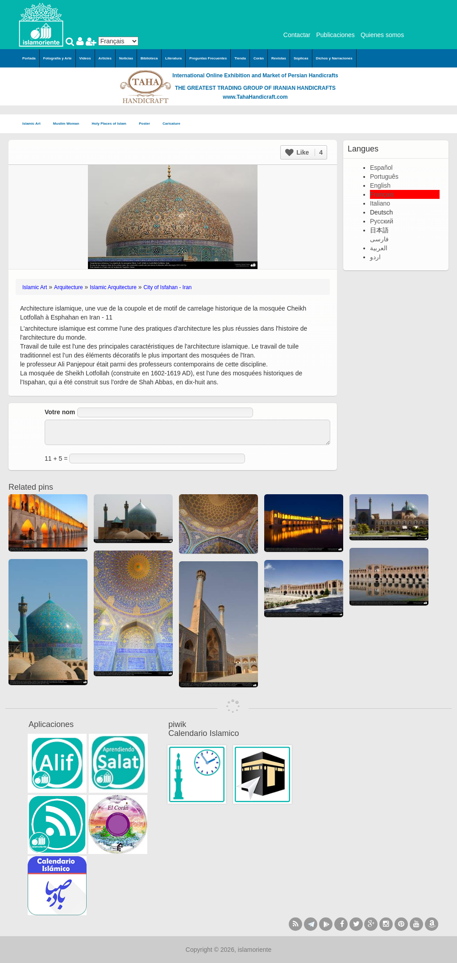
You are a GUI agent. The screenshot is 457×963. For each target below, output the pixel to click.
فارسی (379, 239)
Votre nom (60, 412)
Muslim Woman (69, 124)
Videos (85, 58)
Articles (105, 58)
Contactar (297, 34)
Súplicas (301, 58)
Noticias (126, 58)
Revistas (278, 58)
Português (384, 176)
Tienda (240, 58)
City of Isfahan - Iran (168, 287)
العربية (378, 248)
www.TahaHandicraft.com (255, 97)
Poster (147, 124)
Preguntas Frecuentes (208, 58)
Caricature (171, 124)
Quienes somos (382, 34)
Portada (29, 58)
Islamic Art (34, 124)
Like (304, 152)
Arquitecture (68, 287)
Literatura (173, 58)
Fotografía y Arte (57, 58)
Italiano (380, 203)
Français (382, 194)
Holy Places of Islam (112, 124)
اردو (375, 257)
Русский (381, 221)
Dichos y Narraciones (334, 58)
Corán (258, 58)
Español (381, 167)
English (380, 185)
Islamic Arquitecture (113, 287)
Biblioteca (149, 58)
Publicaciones (335, 34)
